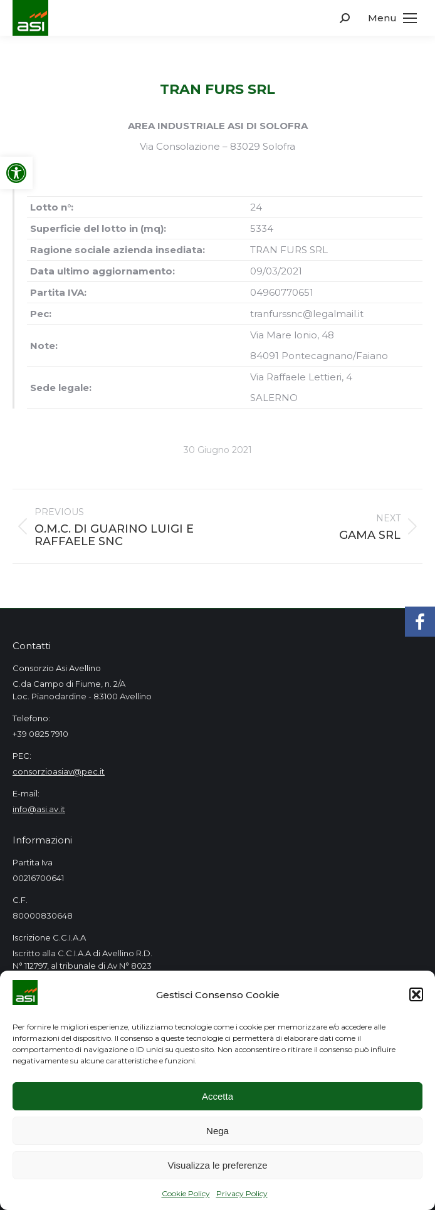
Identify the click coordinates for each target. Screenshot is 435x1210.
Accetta (217, 1096)
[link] (16, 173)
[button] (416, 994)
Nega (217, 1130)
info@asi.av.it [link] (39, 809)
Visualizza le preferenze (218, 1165)
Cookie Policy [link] (186, 1193)
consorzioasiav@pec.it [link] (59, 771)
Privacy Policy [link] (242, 1193)
